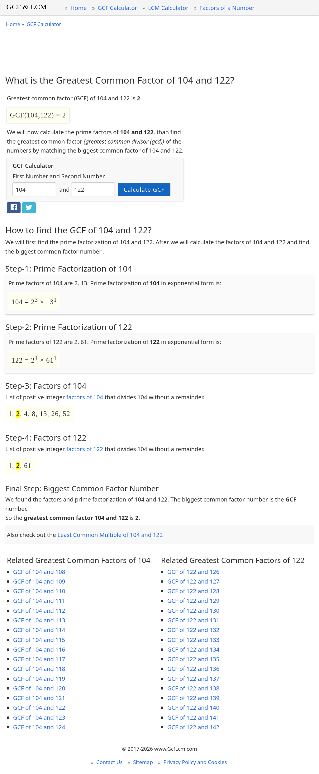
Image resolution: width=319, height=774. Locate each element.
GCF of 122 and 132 (193, 630)
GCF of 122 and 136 (193, 668)
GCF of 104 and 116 (39, 649)
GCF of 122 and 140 (193, 707)
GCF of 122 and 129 (193, 600)
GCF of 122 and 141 (193, 717)
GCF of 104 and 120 (39, 688)
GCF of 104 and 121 (39, 698)
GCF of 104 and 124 (39, 727)
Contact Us (109, 762)
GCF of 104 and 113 (39, 620)
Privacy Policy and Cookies (195, 762)
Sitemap (143, 762)
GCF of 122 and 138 (193, 688)
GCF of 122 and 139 (193, 698)
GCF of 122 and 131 (193, 620)
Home (78, 7)
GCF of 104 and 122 (39, 707)
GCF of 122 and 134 (193, 649)
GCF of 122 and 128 (193, 591)
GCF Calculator (117, 7)
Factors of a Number (227, 7)
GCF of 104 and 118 (39, 668)
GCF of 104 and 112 (39, 610)
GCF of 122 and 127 (193, 581)
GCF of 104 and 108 (39, 571)
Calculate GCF (144, 189)
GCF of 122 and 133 (193, 639)
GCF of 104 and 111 (39, 600)
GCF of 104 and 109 (39, 581)
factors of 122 (84, 449)
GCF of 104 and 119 (39, 678)
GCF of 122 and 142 (193, 727)
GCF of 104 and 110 (39, 591)
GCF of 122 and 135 (193, 659)
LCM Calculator (168, 7)
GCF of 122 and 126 (193, 571)
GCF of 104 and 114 (39, 630)
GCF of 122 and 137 (193, 678)
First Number (30, 176)
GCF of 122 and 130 (193, 610)
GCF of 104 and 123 (39, 717)
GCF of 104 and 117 (39, 659)
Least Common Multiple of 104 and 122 (110, 534)
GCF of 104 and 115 (39, 639)
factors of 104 (84, 397)
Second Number (83, 176)
